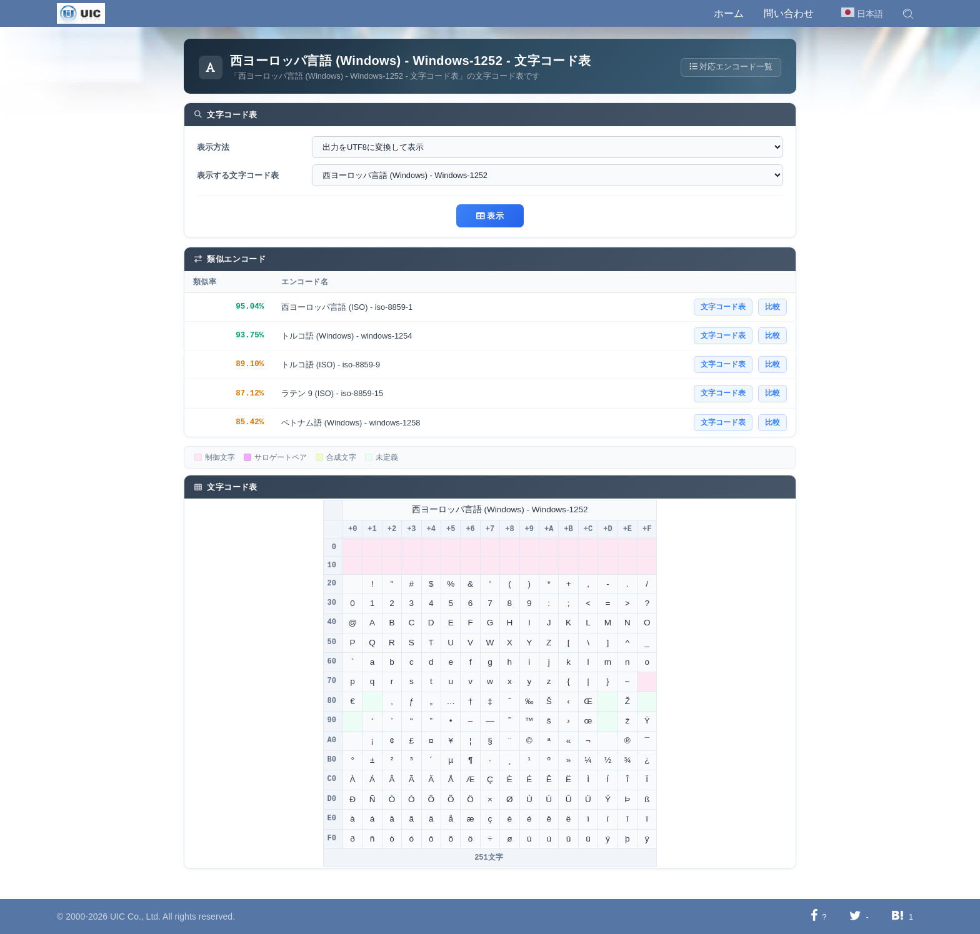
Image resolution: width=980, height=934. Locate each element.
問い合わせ (789, 13)
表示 (490, 216)
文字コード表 (723, 307)
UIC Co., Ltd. (135, 917)
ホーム (729, 13)
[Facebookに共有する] (814, 916)
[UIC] (81, 12)
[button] (908, 13)
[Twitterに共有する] (855, 916)
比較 (772, 307)
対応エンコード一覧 (730, 67)
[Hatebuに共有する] (897, 916)
